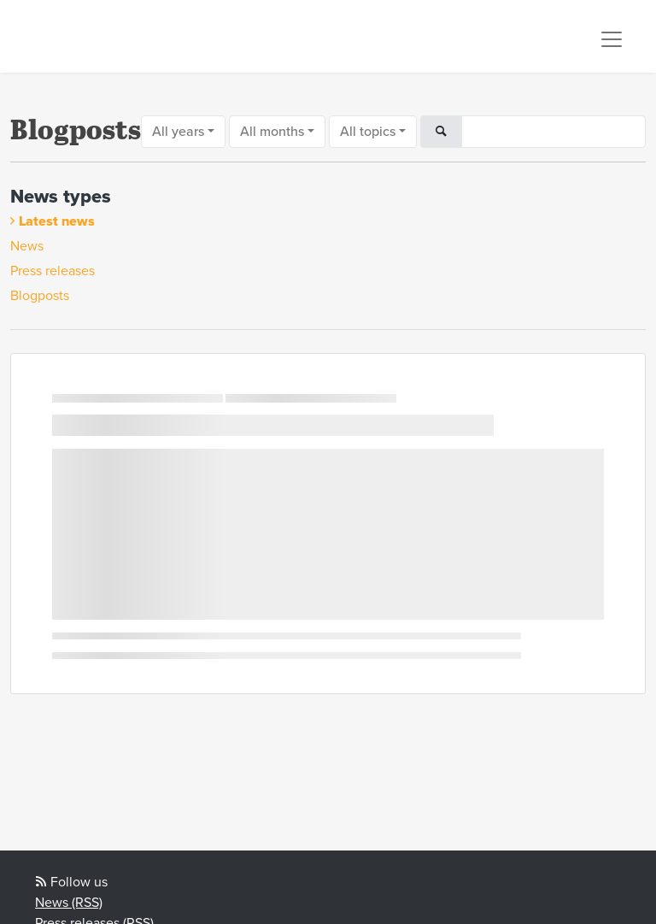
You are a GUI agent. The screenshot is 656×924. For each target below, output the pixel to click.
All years (178, 131)
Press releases (52, 271)
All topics (367, 131)
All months (272, 131)
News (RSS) (68, 902)
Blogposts (39, 295)
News (27, 246)
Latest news (57, 221)
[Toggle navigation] (612, 39)
